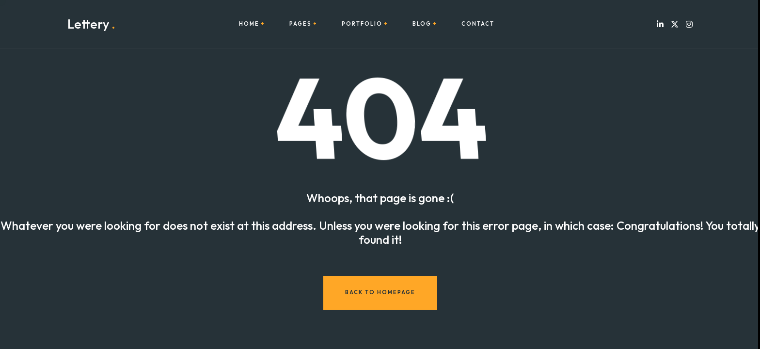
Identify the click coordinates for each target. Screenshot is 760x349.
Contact (477, 24)
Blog (421, 24)
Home (249, 24)
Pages (300, 24)
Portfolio (362, 24)
